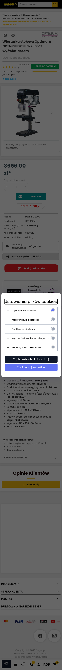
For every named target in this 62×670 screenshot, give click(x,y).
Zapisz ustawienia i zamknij (31, 359)
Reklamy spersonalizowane (26, 347)
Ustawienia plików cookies (31, 301)
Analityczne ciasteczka (24, 329)
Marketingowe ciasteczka (25, 319)
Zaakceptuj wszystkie (31, 367)
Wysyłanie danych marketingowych (31, 338)
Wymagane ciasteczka (24, 310)
